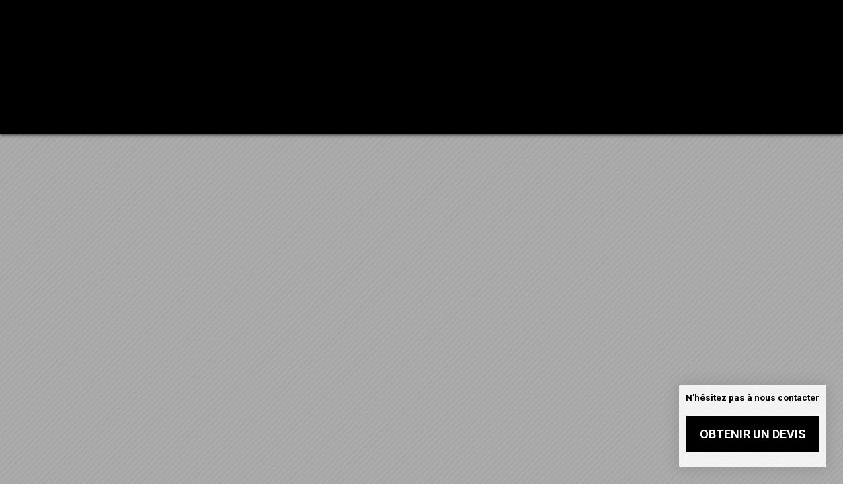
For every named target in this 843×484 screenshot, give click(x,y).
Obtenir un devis (753, 434)
